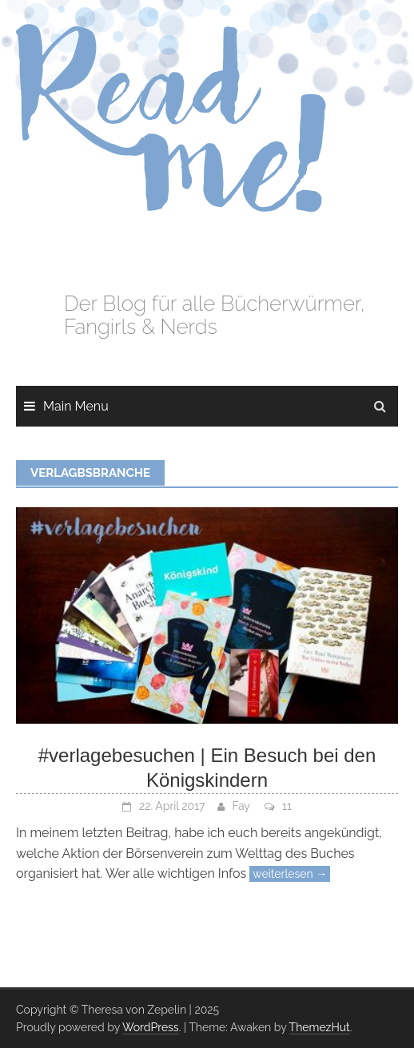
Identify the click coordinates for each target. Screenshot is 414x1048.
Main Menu (76, 406)
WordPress (150, 1027)
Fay (241, 806)
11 (287, 806)
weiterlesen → (290, 873)
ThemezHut (319, 1027)
